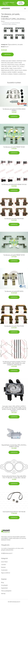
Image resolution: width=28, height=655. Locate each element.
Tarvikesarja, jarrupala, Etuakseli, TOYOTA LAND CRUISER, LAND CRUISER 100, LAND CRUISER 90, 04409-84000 (14, 363)
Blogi (2, 582)
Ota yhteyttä (4, 585)
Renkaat (3, 567)
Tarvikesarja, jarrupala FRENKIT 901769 (14, 255)
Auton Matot (4, 561)
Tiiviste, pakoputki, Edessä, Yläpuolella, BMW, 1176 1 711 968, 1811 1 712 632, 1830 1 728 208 (14, 476)
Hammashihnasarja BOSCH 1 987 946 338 (14, 511)
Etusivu (3, 21)
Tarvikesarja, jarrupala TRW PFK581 (14, 218)
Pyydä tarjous (21, 3)
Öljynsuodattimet (12, 44)
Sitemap (3, 593)
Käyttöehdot (4, 588)
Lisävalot (3, 564)
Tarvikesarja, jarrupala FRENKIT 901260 (14, 147)
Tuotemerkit (4, 570)
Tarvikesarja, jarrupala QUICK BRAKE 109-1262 (14, 184)
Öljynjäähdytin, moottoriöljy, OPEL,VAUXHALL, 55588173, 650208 (14, 445)
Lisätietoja (7, 54)
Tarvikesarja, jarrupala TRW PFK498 (14, 326)
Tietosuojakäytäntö (6, 590)
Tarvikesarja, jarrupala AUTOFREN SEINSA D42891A (14, 109)
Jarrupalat (20, 44)
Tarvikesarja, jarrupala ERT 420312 (14, 291)
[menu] (25, 8)
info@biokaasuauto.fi (6, 553)
